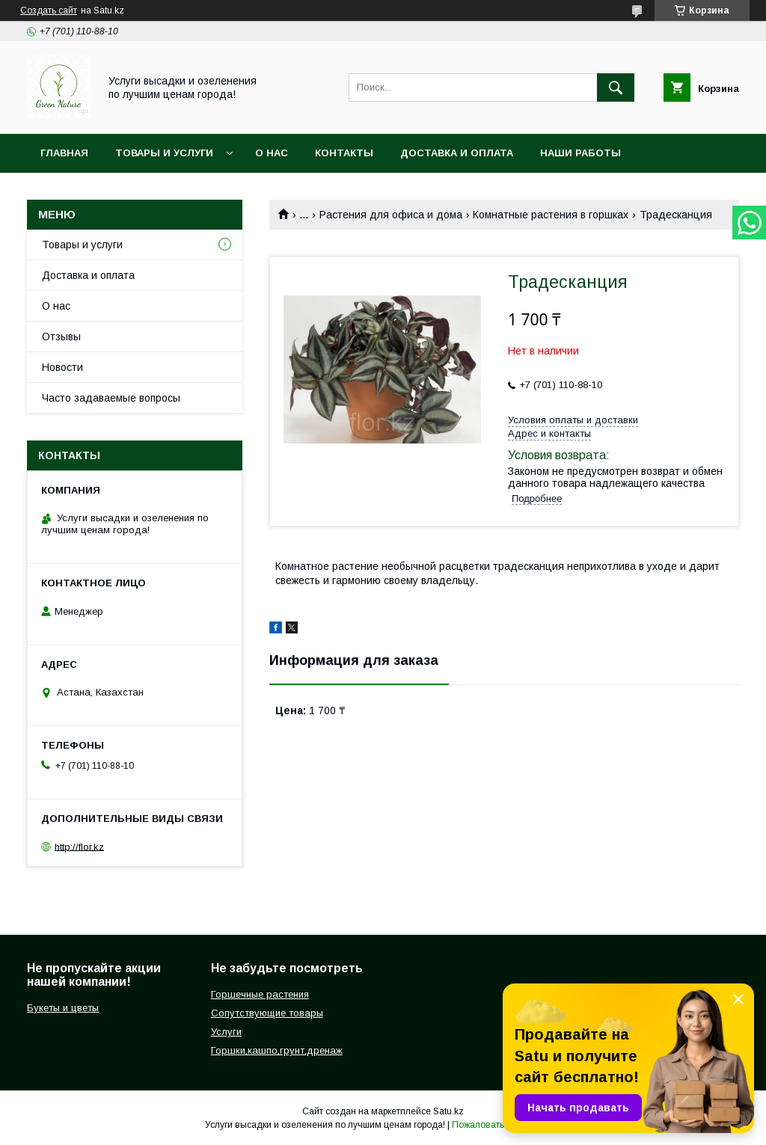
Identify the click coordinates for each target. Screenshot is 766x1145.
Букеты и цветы (63, 1007)
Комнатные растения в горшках (550, 215)
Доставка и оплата (456, 153)
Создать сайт (48, 10)
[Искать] (615, 87)
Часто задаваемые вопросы (111, 398)
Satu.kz (448, 1111)
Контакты (344, 153)
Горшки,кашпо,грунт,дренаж (277, 1050)
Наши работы (580, 153)
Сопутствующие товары (267, 1013)
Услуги (226, 1031)
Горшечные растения (260, 994)
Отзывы (61, 337)
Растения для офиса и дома (390, 215)
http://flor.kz (79, 846)
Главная (64, 153)
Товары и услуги (164, 153)
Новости (62, 367)
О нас (271, 153)
